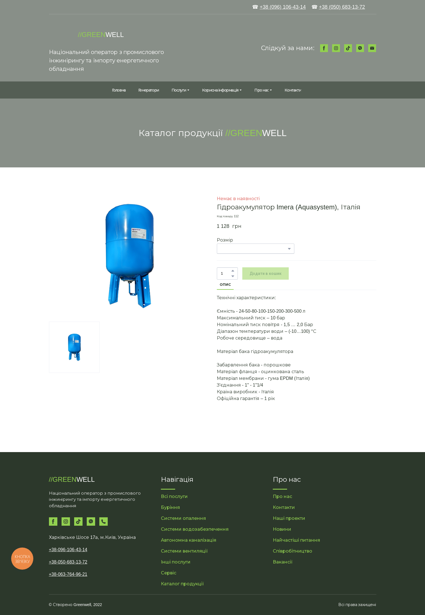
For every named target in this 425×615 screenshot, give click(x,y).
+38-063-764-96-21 (68, 574)
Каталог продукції (182, 583)
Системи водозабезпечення (195, 529)
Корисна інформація (220, 90)
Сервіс (168, 572)
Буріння (170, 507)
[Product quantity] (225, 273)
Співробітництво (292, 551)
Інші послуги (176, 562)
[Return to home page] (60, 34)
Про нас (261, 90)
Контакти (293, 90)
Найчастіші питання (296, 540)
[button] (324, 48)
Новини (282, 529)
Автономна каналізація (188, 540)
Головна (119, 90)
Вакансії (283, 562)
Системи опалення (183, 518)
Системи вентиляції (184, 551)
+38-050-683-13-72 (68, 562)
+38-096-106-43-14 (68, 549)
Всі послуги (174, 496)
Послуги (179, 90)
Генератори (148, 90)
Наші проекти (289, 518)
